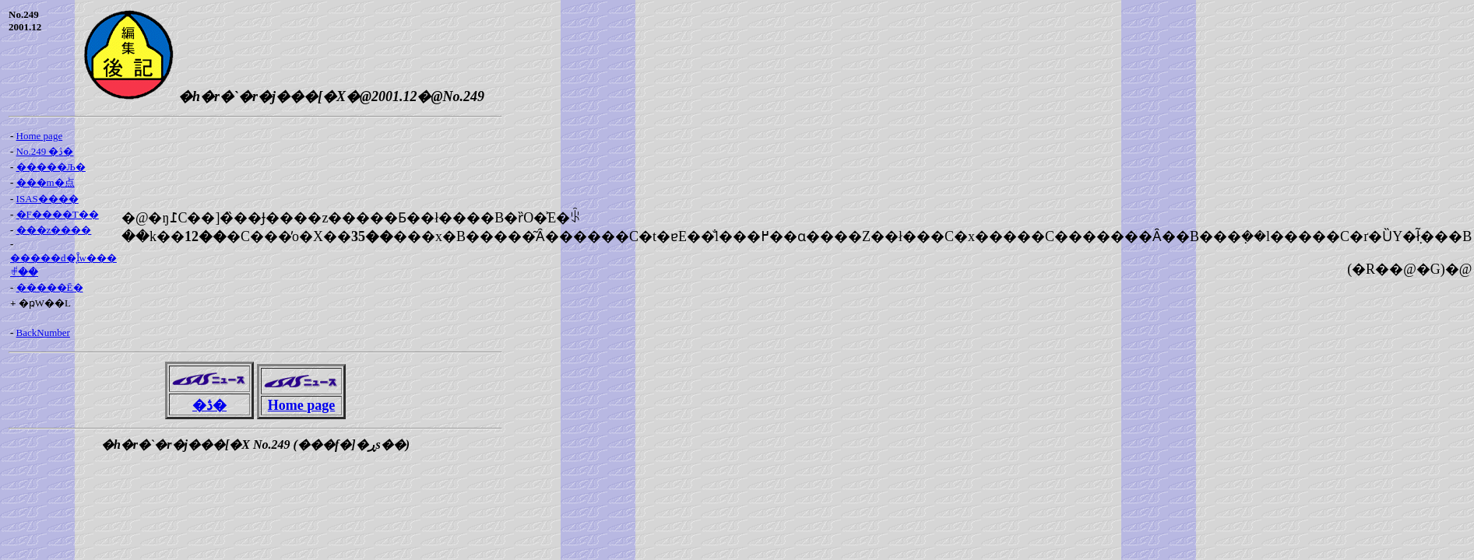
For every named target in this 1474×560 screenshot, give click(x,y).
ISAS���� (47, 199)
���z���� (54, 230)
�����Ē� (49, 287)
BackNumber (43, 332)
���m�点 (45, 182)
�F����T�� (57, 214)
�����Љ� (51, 167)
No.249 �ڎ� (45, 151)
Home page (39, 136)
